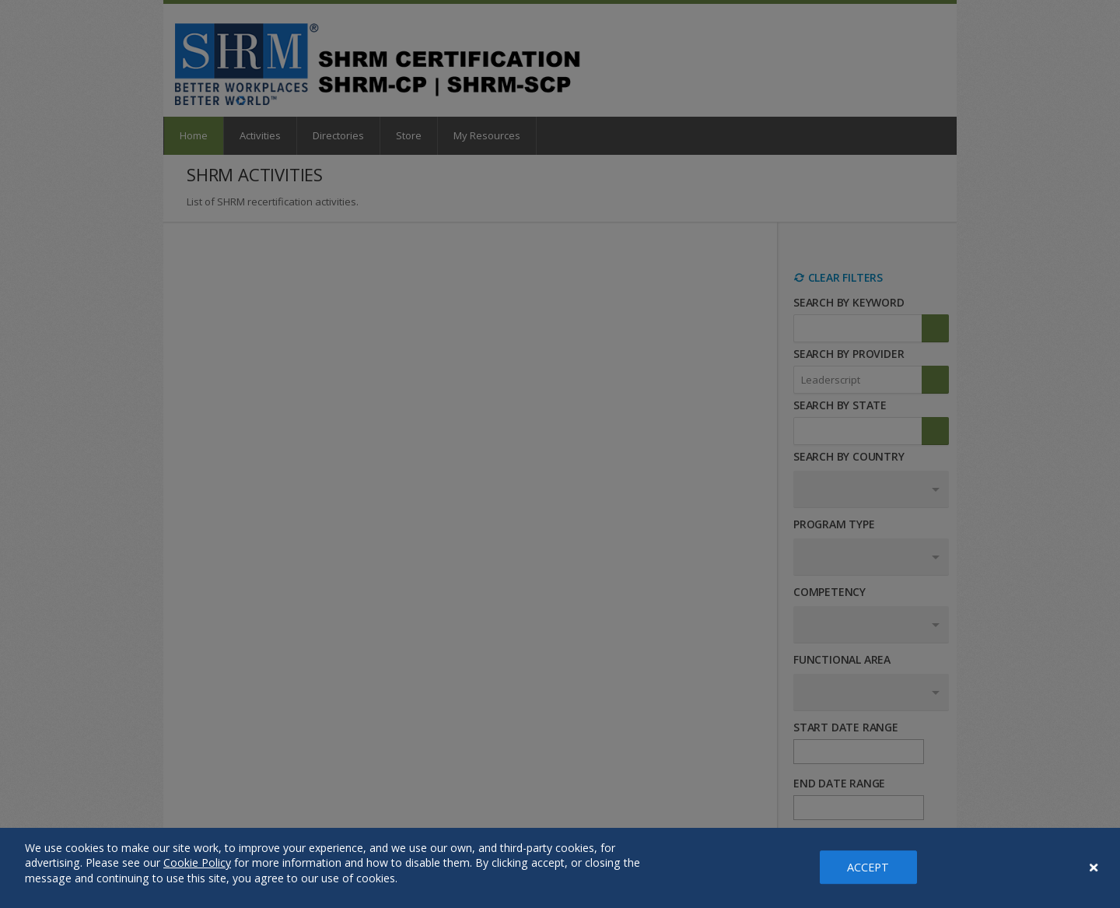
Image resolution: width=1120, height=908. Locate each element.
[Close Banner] (1094, 868)
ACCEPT (868, 867)
